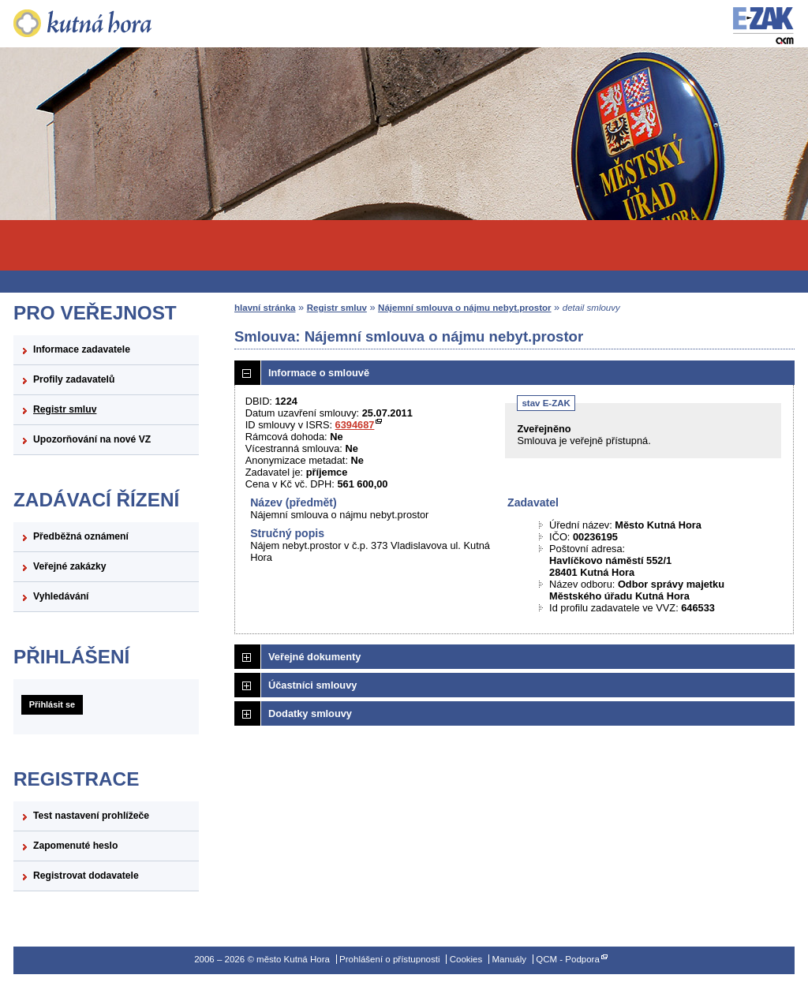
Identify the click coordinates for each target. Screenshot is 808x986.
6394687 (355, 425)
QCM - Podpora (568, 959)
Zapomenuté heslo (75, 845)
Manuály (509, 959)
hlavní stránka (264, 307)
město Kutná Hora (106, 23)
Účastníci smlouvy (312, 685)
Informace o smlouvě (318, 373)
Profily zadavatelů (73, 379)
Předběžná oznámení (81, 536)
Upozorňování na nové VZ (92, 439)
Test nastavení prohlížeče (91, 815)
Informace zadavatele (81, 349)
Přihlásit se (52, 704)
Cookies (466, 959)
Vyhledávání (61, 596)
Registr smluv (64, 409)
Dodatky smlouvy (310, 713)
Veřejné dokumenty (314, 657)
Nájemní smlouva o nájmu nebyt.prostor (464, 307)
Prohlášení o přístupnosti (389, 959)
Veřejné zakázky (70, 566)
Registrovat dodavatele (86, 875)
